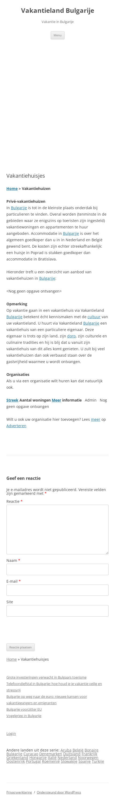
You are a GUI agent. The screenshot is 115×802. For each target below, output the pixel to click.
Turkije (98, 761)
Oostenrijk (15, 761)
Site (9, 601)
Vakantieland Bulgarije (57, 10)
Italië (52, 757)
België (78, 750)
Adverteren (16, 425)
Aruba (66, 750)
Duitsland (72, 753)
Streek (12, 400)
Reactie (14, 501)
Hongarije (38, 757)
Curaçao (30, 753)
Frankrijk (89, 753)
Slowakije (69, 761)
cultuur (94, 316)
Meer (56, 400)
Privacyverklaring (19, 792)
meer (95, 419)
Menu (58, 35)
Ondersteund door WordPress (59, 792)
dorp (71, 335)
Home (12, 188)
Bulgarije (19, 207)
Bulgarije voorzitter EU (24, 709)
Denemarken (50, 753)
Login (11, 733)
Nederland (67, 757)
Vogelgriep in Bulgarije (23, 715)
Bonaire (91, 750)
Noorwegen (88, 757)
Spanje (84, 761)
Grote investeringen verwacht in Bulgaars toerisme (46, 677)
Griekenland (17, 757)
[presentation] (47, 630)
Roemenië (51, 761)
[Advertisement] (57, 99)
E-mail (13, 581)
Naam (13, 560)
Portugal (33, 761)
